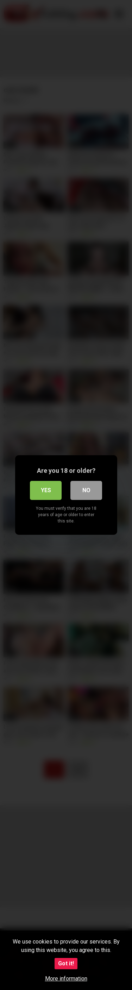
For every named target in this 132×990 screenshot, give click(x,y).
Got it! (66, 963)
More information (66, 978)
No (86, 490)
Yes (46, 490)
